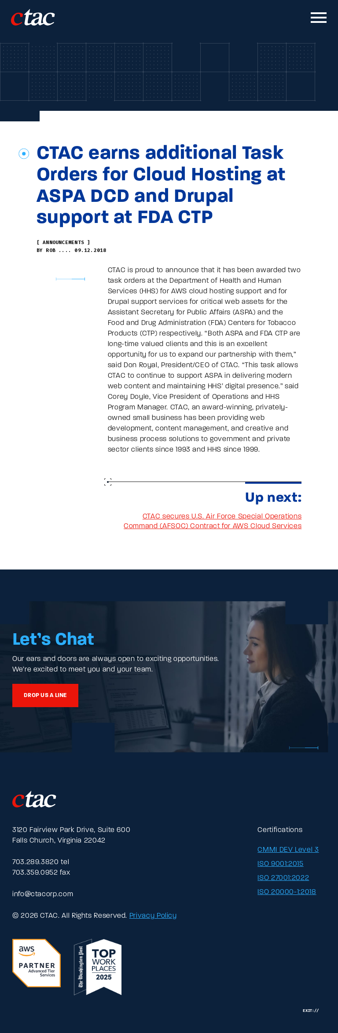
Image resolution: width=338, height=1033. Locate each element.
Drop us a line (45, 695)
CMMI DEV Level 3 (288, 850)
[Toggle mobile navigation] (319, 18)
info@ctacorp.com (42, 894)
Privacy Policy (153, 916)
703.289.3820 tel (40, 862)
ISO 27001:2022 (283, 878)
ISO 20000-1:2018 (286, 892)
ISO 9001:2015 (280, 864)
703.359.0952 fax (41, 872)
